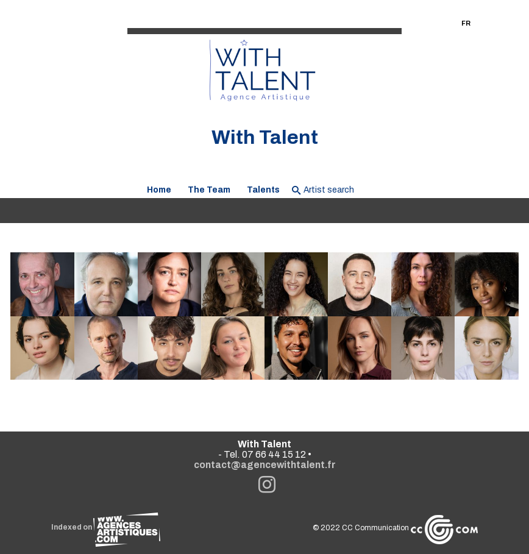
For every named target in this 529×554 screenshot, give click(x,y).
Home (159, 189)
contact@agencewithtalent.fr (265, 465)
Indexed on (105, 527)
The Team (209, 189)
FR (465, 23)
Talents (263, 189)
